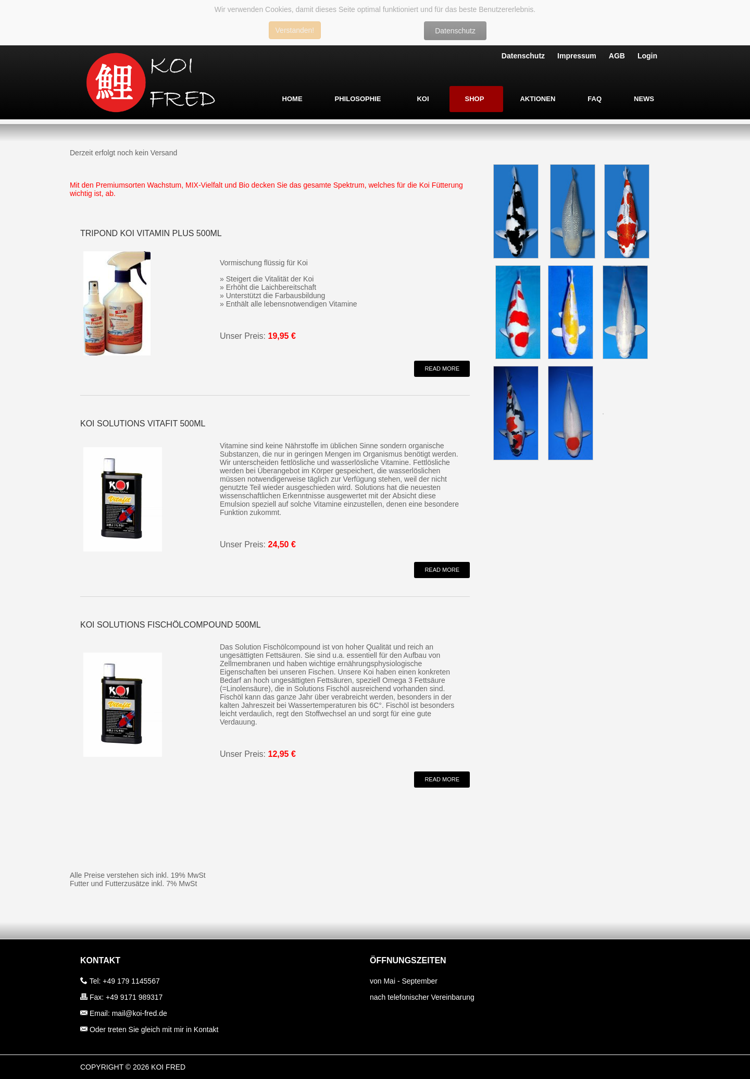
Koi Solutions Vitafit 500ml (142, 423)
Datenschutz (455, 31)
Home (292, 99)
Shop (474, 99)
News (644, 99)
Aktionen (537, 99)
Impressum (576, 56)
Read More (441, 368)
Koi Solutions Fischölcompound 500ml (170, 624)
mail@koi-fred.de (139, 1013)
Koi (423, 99)
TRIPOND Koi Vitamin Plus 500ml (151, 233)
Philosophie (358, 99)
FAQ (595, 99)
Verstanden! (295, 30)
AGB (617, 56)
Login (647, 56)
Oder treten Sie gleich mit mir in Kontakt (154, 1029)
